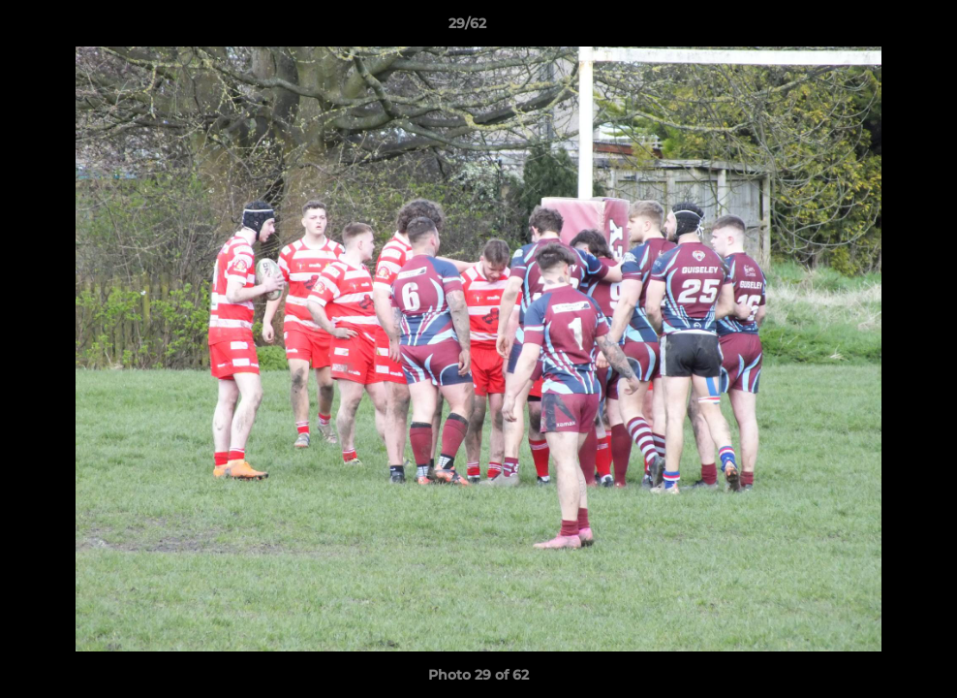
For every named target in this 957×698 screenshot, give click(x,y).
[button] (875, 28)
